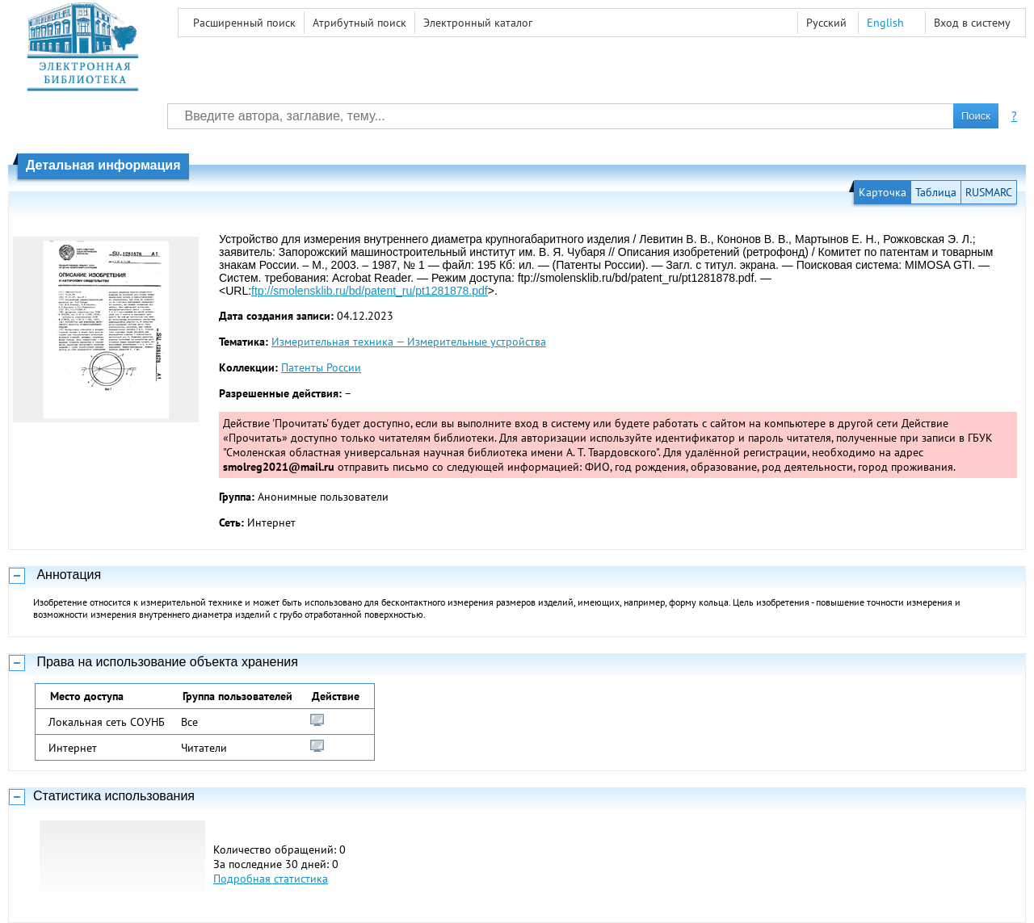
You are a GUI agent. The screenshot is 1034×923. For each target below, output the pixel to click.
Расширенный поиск (244, 22)
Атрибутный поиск (359, 22)
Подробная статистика (270, 878)
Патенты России (321, 367)
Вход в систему (972, 22)
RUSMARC (988, 192)
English (885, 22)
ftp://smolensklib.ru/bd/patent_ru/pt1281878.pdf (369, 290)
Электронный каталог (477, 22)
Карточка (882, 192)
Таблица (935, 192)
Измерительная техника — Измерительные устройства (408, 341)
